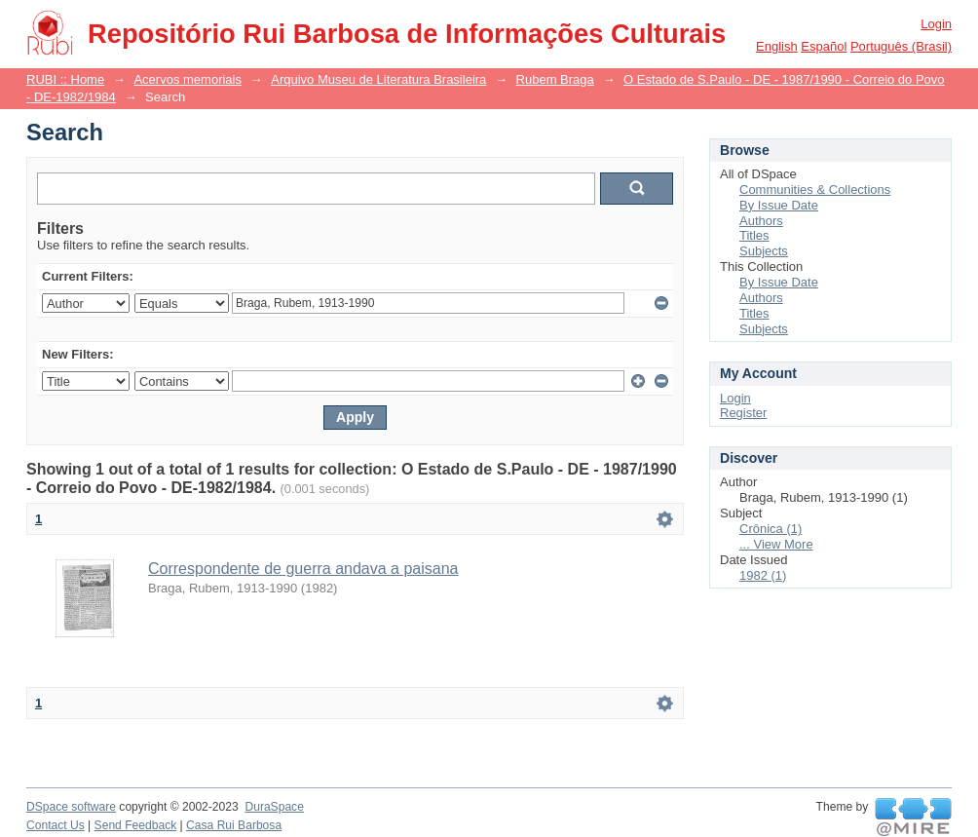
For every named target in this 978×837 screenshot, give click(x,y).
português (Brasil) (901, 46)
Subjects (763, 251)
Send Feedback (135, 825)
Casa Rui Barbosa (234, 825)
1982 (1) (762, 575)
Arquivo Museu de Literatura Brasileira (378, 79)
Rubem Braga (555, 79)
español (823, 46)
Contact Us (55, 825)
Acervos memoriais (187, 79)
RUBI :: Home (65, 79)
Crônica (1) (770, 528)
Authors (761, 220)
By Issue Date (778, 205)
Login (936, 24)
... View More (776, 544)
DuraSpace (273, 807)
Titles (754, 235)
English (777, 46)
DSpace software (71, 807)
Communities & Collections (814, 189)
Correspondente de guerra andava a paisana (303, 568)
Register (743, 412)
